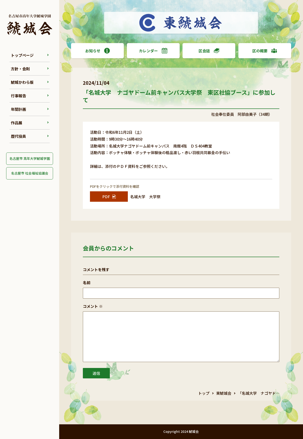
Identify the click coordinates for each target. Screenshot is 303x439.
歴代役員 (18, 136)
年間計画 (18, 109)
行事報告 (18, 96)
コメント (93, 306)
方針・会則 (20, 69)
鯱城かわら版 (22, 82)
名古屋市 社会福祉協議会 (29, 173)
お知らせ (97, 51)
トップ (203, 393)
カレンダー (153, 51)
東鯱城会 (223, 393)
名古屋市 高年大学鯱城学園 (29, 158)
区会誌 (209, 51)
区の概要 (264, 51)
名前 (86, 282)
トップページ (22, 55)
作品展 (16, 122)
